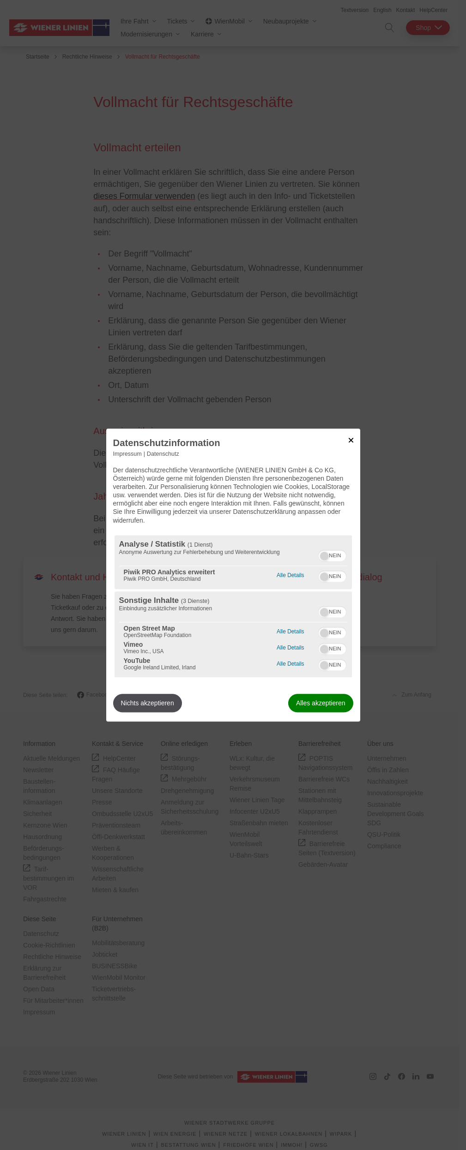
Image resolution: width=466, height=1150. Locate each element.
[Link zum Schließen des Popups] (351, 440)
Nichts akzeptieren (147, 703)
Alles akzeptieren (320, 703)
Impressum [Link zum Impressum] (127, 454)
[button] (324, 556)
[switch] (332, 554)
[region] (233, 606)
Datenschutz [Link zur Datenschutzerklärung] (163, 454)
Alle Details (290, 574)
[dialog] (233, 575)
